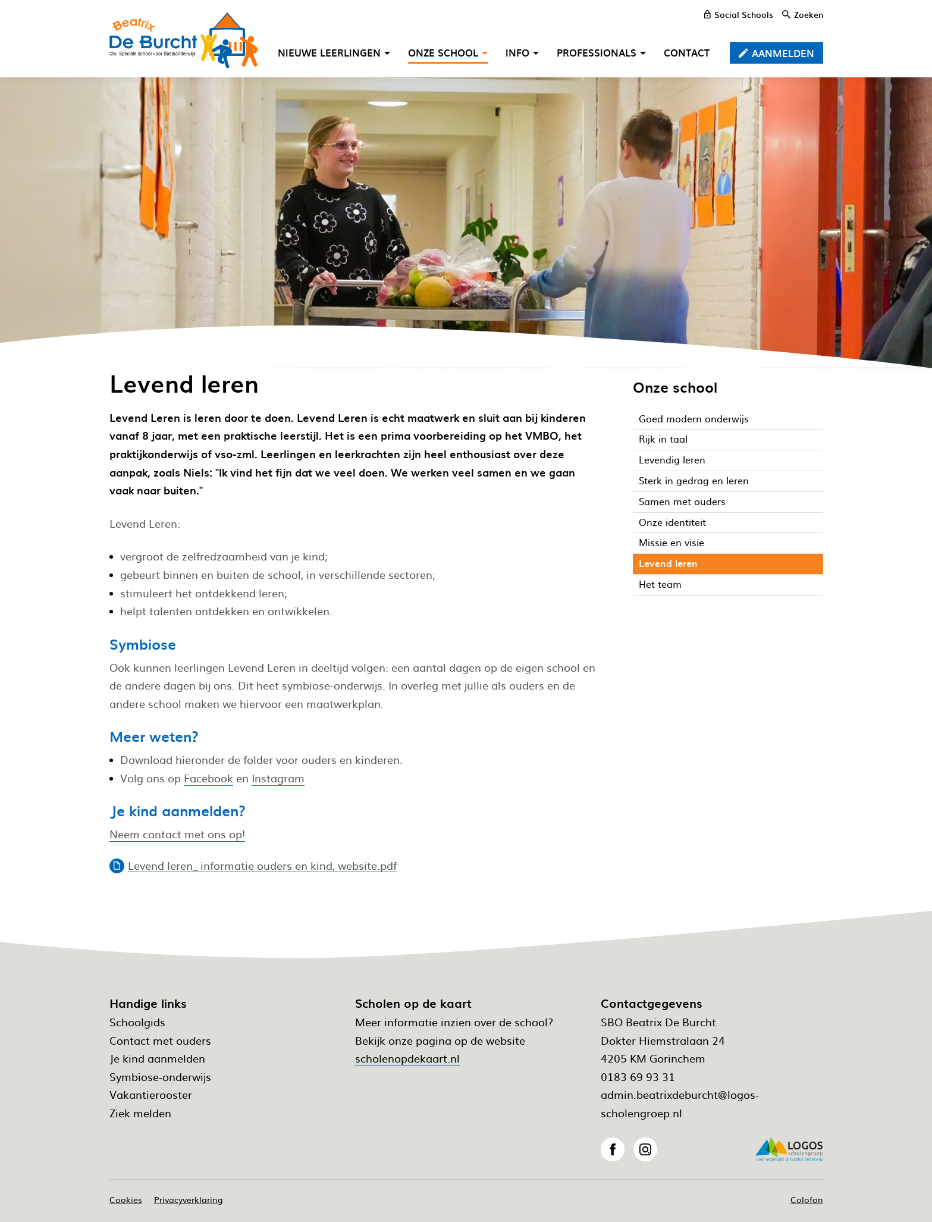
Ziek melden (140, 1113)
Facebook (208, 778)
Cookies (125, 1199)
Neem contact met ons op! (177, 834)
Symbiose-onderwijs (160, 1077)
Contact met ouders (160, 1040)
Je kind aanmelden (157, 1058)
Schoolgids (137, 1022)
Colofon (806, 1199)
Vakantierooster (150, 1094)
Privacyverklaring (188, 1199)
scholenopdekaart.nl (407, 1058)
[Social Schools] (738, 14)
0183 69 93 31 (638, 1077)
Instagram (278, 778)
